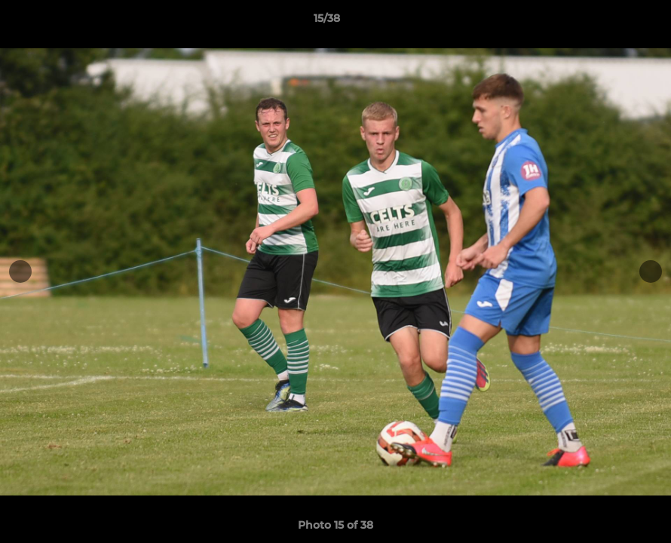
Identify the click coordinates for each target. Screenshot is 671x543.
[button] (608, 22)
